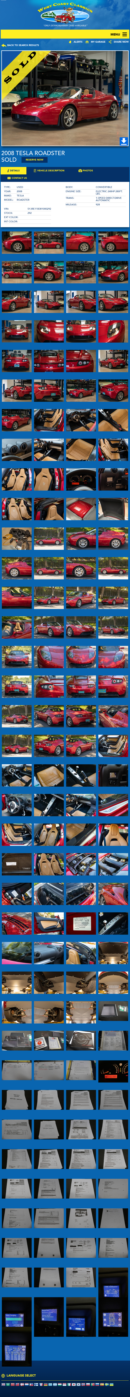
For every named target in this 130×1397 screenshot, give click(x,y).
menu (115, 34)
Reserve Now (34, 159)
